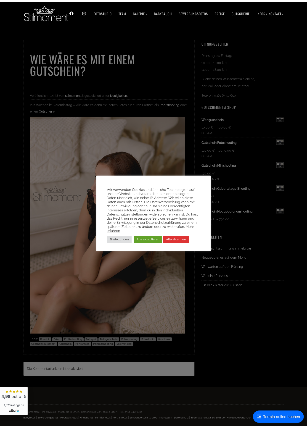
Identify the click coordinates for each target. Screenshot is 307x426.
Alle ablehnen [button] (176, 239)
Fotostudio (103, 13)
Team (122, 13)
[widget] (14, 401)
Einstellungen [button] (119, 239)
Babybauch (163, 13)
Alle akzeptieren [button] (148, 239)
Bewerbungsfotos (193, 13)
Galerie (140, 13)
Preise (220, 13)
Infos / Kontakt (270, 13)
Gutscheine (241, 13)
